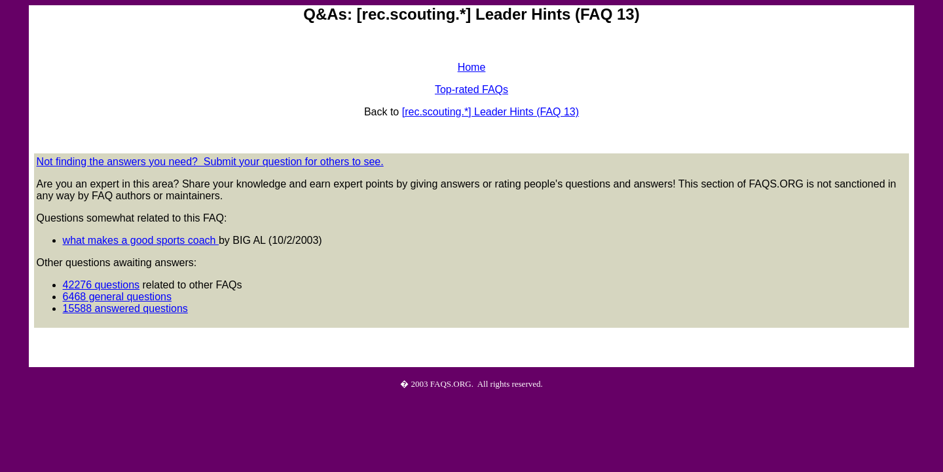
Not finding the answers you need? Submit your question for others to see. (210, 161)
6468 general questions (117, 296)
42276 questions (101, 284)
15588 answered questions (125, 308)
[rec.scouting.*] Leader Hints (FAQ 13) (490, 111)
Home (472, 67)
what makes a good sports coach (141, 240)
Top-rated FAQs (471, 89)
